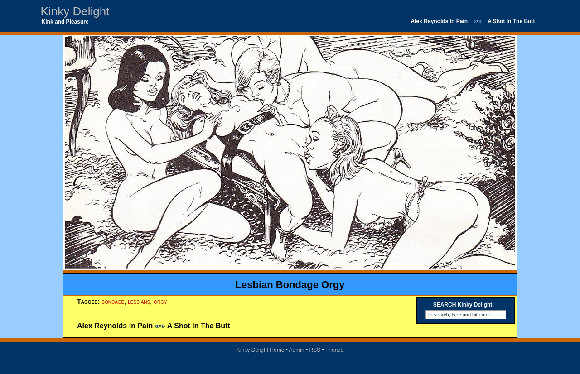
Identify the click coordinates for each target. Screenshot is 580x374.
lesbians (139, 301)
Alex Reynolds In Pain (439, 21)
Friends (334, 350)
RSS (314, 350)
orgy (160, 301)
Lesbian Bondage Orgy (290, 284)
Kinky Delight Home (260, 350)
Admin (296, 350)
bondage (113, 301)
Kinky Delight (75, 11)
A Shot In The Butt (511, 21)
